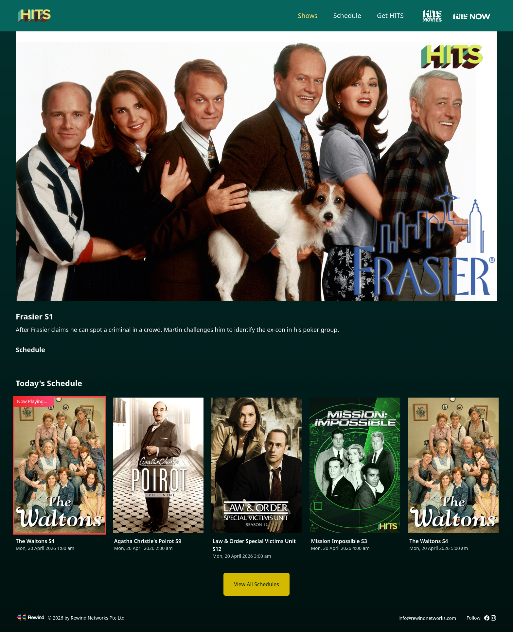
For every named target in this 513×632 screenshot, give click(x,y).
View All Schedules (256, 584)
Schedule (347, 15)
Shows (307, 15)
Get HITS (390, 15)
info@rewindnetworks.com (427, 618)
